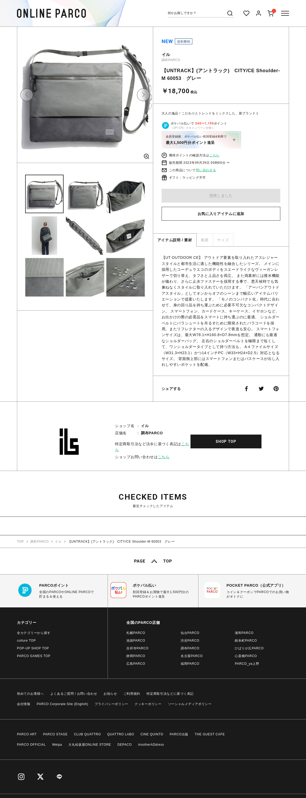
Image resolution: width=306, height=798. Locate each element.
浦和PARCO (244, 633)
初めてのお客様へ (30, 694)
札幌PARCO (135, 633)
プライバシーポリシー (111, 704)
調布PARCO (171, 60)
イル (166, 54)
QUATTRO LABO (120, 734)
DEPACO (124, 744)
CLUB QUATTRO (87, 734)
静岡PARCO (135, 656)
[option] (85, 97)
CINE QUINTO (151, 734)
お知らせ (110, 694)
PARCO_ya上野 (247, 664)
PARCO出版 (179, 734)
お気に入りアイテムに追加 (221, 214)
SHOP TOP (226, 441)
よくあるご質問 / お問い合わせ (73, 694)
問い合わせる (206, 170)
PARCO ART (27, 734)
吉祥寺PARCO (137, 648)
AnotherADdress (151, 744)
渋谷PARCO (190, 640)
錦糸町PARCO (246, 640)
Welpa (57, 744)
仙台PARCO (190, 633)
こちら (214, 155)
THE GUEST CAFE (210, 734)
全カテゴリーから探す (34, 633)
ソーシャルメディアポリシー (190, 704)
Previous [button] (26, 94)
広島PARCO (135, 664)
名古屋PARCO (192, 656)
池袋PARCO (135, 640)
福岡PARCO (190, 664)
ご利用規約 (131, 694)
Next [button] (143, 94)
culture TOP (26, 640)
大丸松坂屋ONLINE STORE (89, 744)
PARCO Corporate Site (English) (62, 704)
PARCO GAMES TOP (34, 656)
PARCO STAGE (55, 734)
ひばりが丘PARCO (249, 648)
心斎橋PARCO (246, 656)
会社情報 (23, 704)
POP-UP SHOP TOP (33, 648)
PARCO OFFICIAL (31, 744)
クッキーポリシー (148, 704)
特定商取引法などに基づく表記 (170, 694)
